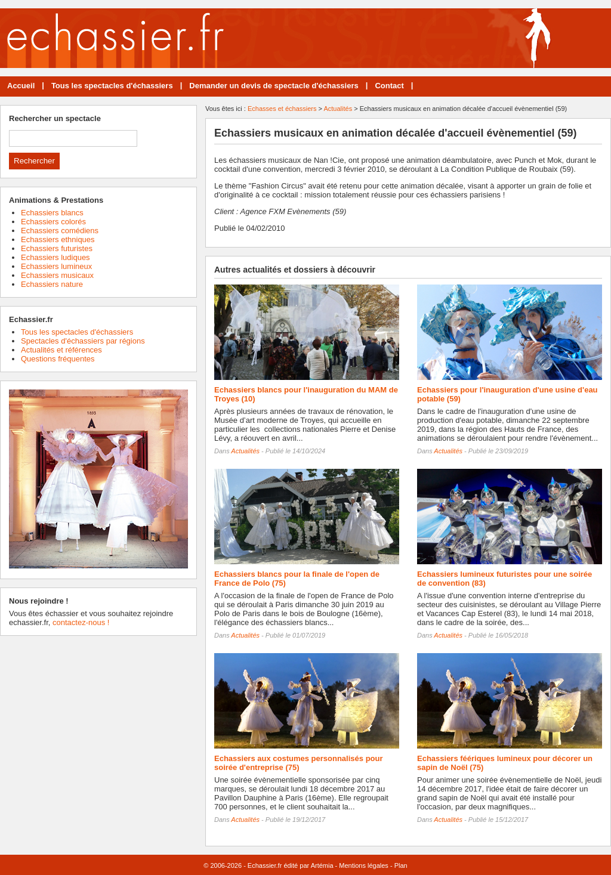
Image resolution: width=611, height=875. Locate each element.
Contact (389, 85)
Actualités (337, 108)
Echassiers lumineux (56, 266)
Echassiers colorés (53, 221)
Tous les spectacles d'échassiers (112, 85)
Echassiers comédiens (59, 230)
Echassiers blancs (52, 212)
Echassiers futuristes (56, 248)
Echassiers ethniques (58, 239)
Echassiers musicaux (57, 275)
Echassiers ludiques (55, 257)
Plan (401, 865)
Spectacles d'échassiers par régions (83, 340)
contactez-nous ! (81, 622)
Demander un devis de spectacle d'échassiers (273, 85)
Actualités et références (61, 349)
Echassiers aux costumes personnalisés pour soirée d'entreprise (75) (298, 763)
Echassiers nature (52, 284)
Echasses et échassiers (282, 108)
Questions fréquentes (58, 358)
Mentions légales (363, 865)
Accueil (21, 85)
